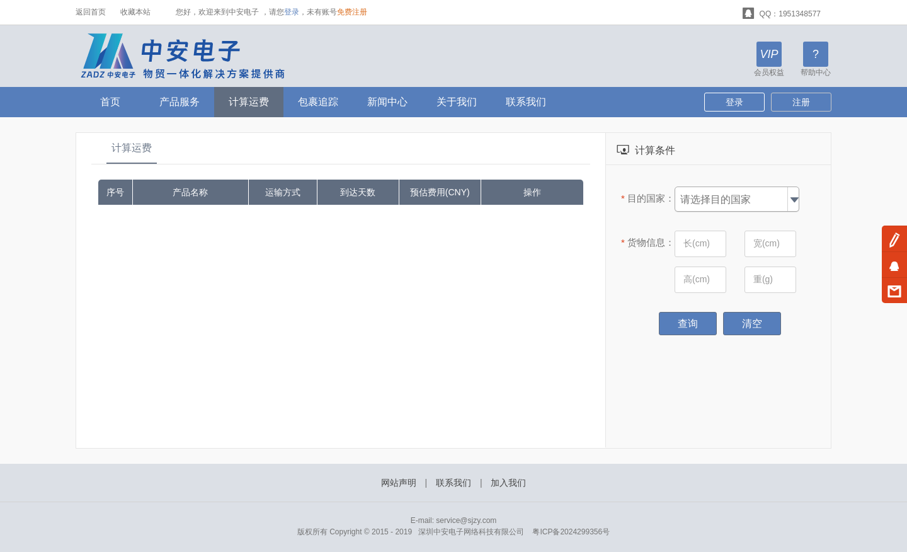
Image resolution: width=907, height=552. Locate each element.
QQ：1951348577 (782, 12)
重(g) (763, 279)
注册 (801, 102)
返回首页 (91, 12)
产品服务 (179, 101)
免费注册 (352, 12)
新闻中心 (387, 101)
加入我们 (508, 483)
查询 (688, 323)
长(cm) (696, 243)
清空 (752, 323)
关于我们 (456, 101)
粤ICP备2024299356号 (571, 531)
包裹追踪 (318, 101)
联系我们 (526, 101)
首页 (110, 101)
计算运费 (249, 101)
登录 (291, 12)
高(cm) (696, 279)
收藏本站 (135, 12)
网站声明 (398, 483)
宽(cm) (766, 243)
